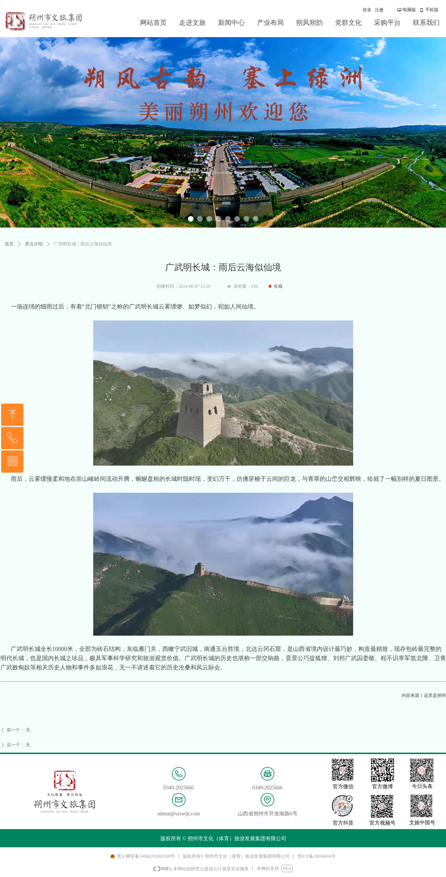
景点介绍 (34, 244)
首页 (9, 244)
